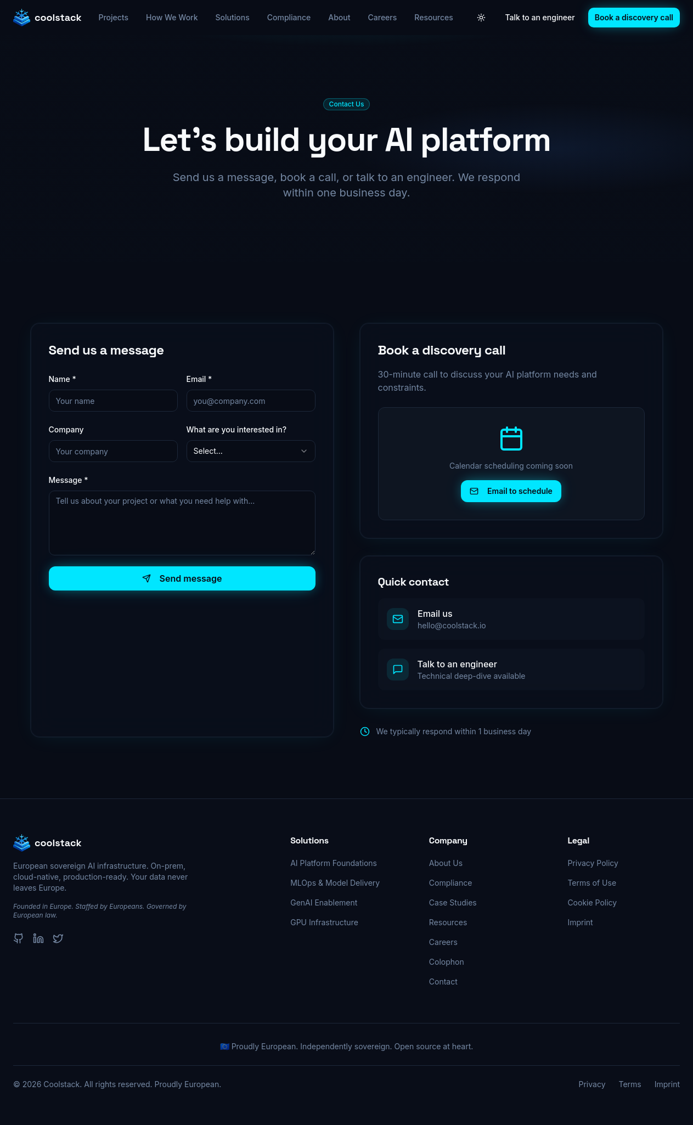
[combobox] (251, 451)
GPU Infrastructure (324, 922)
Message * (68, 480)
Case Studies (453, 902)
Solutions (233, 17)
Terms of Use (591, 882)
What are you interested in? (237, 429)
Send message (182, 578)
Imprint (580, 922)
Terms (630, 1084)
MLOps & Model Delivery (335, 882)
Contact (443, 981)
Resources (433, 17)
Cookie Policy (592, 902)
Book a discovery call (634, 17)
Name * (62, 379)
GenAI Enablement (323, 902)
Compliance (289, 17)
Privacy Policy (592, 863)
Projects (113, 17)
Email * (199, 379)
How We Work (172, 17)
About (339, 17)
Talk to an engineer (540, 17)
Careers (382, 17)
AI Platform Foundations (333, 863)
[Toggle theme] (481, 18)
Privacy (592, 1084)
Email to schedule (511, 491)
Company (66, 429)
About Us (446, 863)
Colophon (446, 961)
